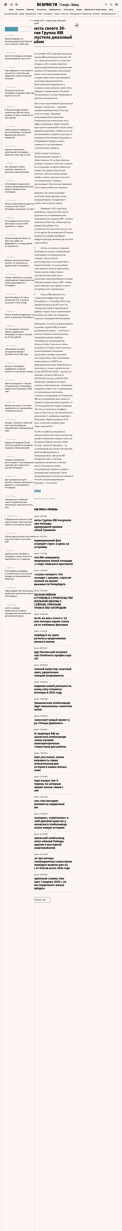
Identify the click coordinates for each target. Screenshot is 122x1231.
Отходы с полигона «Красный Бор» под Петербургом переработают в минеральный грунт (19, 427)
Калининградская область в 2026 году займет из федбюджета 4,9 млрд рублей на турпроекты (18, 242)
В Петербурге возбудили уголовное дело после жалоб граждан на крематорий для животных (18, 575)
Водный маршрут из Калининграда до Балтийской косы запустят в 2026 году (18, 41)
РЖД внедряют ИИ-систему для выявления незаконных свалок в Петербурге (19, 593)
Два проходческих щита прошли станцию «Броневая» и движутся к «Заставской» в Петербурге (19, 483)
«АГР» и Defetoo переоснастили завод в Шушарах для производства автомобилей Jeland (18, 612)
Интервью (113, 9)
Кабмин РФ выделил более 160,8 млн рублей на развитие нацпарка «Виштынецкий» (19, 445)
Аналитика (48, 14)
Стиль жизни (69, 9)
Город (21, 14)
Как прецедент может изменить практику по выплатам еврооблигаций (17, 169)
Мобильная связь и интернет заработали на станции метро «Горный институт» (19, 408)
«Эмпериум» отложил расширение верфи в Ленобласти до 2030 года (16, 351)
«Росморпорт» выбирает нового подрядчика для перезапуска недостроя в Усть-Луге (19, 503)
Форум (79, 9)
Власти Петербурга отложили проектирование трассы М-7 (18, 57)
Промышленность (108, 14)
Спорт (39, 14)
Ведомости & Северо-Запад (95, 9)
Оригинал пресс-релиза (53, 611)
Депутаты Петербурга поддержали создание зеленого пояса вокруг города (19, 369)
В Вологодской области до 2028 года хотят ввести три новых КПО (19, 539)
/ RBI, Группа (51, 23)
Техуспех (65, 14)
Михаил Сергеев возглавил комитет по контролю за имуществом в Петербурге (17, 263)
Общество (30, 9)
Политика (20, 9)
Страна (57, 14)
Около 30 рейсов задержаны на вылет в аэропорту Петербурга (19, 315)
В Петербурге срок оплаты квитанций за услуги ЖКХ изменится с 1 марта (17, 223)
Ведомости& (30, 14)
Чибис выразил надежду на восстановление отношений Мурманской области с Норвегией (18, 134)
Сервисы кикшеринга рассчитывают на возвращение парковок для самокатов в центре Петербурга (19, 464)
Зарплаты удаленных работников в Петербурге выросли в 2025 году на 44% (17, 152)
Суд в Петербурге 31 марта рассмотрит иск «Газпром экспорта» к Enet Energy (17, 300)
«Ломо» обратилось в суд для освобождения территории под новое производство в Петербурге (19, 281)
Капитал (96, 14)
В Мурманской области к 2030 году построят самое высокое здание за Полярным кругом (18, 522)
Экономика (8, 9)
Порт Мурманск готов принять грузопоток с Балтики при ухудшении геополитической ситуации (19, 74)
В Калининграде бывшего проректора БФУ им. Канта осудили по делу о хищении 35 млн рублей (19, 114)
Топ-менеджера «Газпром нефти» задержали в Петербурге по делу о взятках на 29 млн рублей (18, 333)
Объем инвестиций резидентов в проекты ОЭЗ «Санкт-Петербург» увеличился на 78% (19, 206)
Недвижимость (55, 9)
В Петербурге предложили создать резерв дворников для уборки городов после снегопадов (19, 188)
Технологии (41, 9)
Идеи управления (10, 14)
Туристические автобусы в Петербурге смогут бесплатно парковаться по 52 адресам (18, 556)
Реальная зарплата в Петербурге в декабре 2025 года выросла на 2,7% (19, 93)
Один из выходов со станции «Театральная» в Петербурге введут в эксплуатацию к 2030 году (18, 387)
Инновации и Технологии (81, 14)
